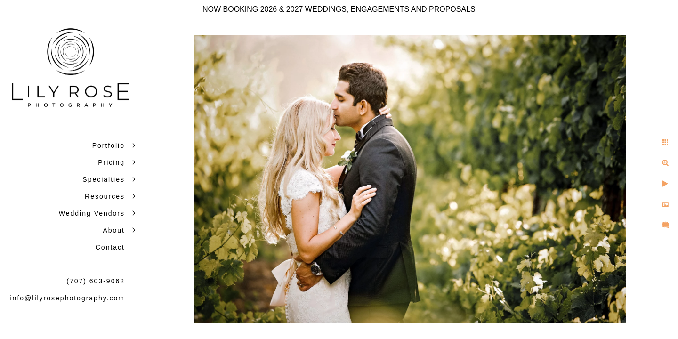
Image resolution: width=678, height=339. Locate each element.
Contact (110, 247)
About (114, 230)
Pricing (111, 162)
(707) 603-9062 (95, 281)
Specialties (103, 179)
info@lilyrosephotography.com (67, 298)
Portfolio (108, 145)
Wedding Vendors (92, 213)
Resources (105, 196)
